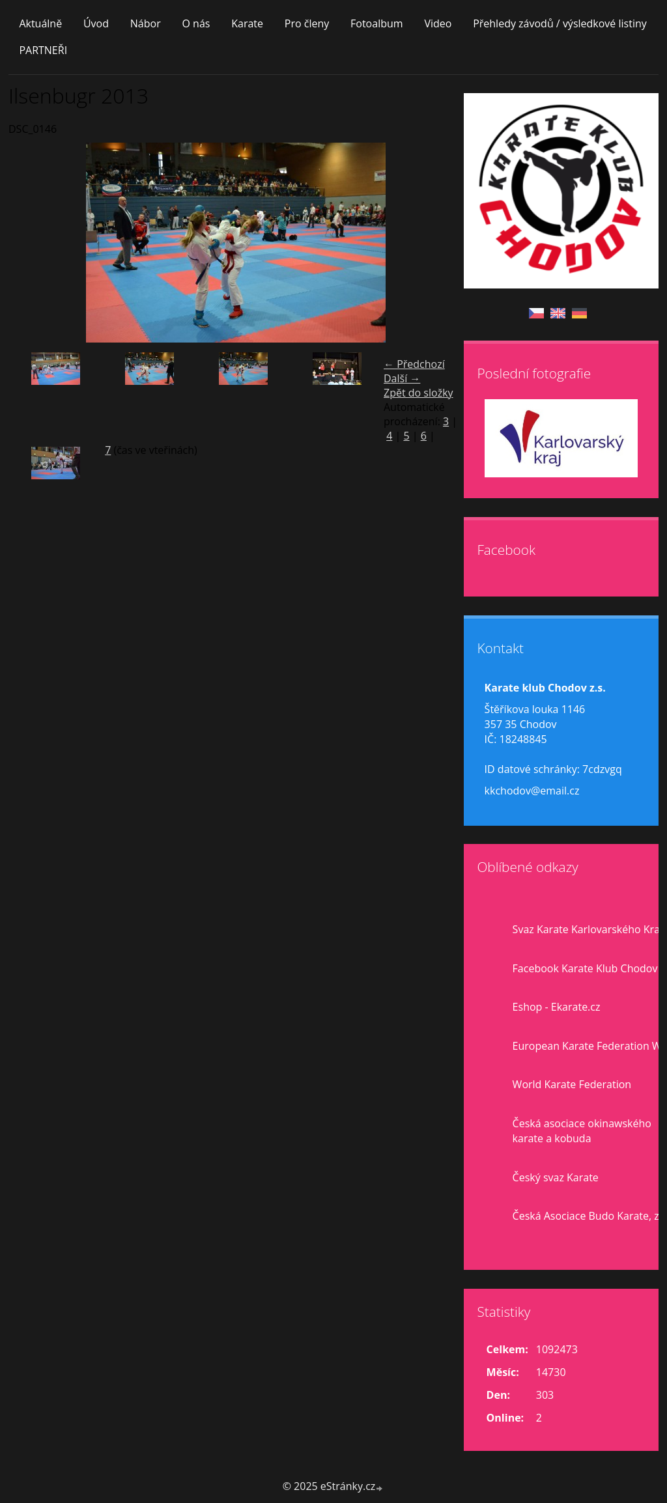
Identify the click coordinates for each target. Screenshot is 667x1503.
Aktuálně (40, 23)
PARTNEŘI (43, 50)
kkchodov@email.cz (532, 790)
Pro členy (307, 23)
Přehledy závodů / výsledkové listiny (560, 23)
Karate (247, 23)
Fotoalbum (376, 23)
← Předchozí (414, 364)
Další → (402, 378)
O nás (196, 23)
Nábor (145, 23)
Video (437, 23)
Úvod (96, 23)
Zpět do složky (418, 393)
